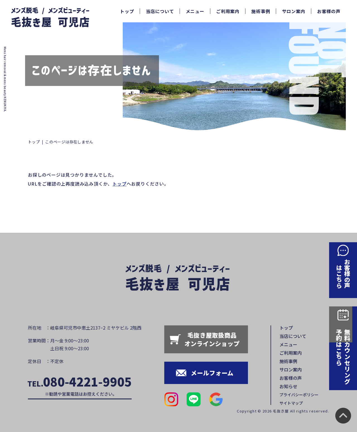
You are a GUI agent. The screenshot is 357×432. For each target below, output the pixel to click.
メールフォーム (212, 372)
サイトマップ (291, 403)
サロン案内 (293, 11)
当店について (160, 11)
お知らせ (288, 386)
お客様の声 (329, 11)
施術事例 (260, 11)
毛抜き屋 (281, 411)
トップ (127, 11)
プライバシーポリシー (299, 394)
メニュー (195, 11)
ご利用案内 (228, 11)
